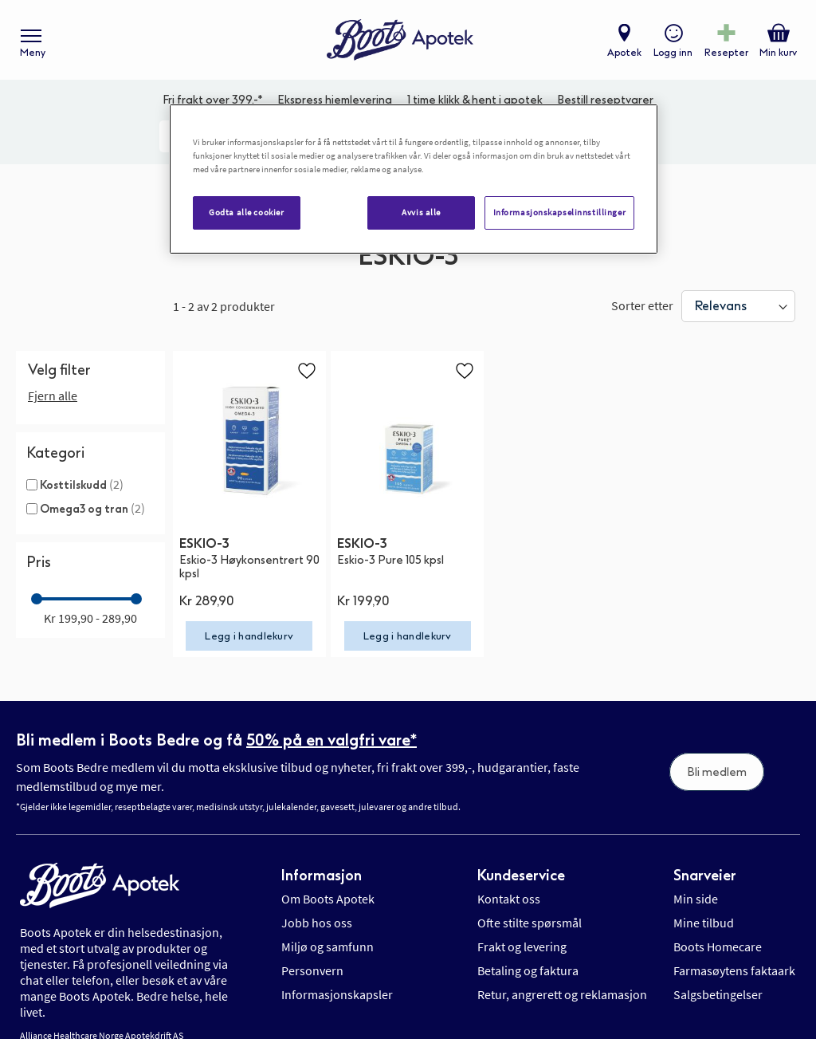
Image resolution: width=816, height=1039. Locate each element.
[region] (413, 179)
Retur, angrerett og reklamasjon (562, 994)
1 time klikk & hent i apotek (475, 100)
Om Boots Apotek (328, 899)
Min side (695, 899)
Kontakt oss (508, 899)
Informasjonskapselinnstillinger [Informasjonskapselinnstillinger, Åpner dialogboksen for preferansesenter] (559, 212)
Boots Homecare (717, 946)
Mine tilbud (703, 923)
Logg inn (672, 52)
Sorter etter (642, 305)
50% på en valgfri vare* (331, 740)
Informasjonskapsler (337, 994)
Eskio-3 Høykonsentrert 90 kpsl (249, 567)
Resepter (726, 52)
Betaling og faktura (528, 970)
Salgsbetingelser (718, 994)
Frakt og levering (522, 946)
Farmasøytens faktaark (734, 970)
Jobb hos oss (316, 923)
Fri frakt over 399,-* (213, 100)
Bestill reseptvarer (605, 100)
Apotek (624, 52)
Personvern (312, 970)
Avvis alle (421, 212)
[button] (307, 370)
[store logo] (400, 40)
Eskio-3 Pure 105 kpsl (390, 560)
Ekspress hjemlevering (334, 100)
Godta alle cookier (246, 212)
